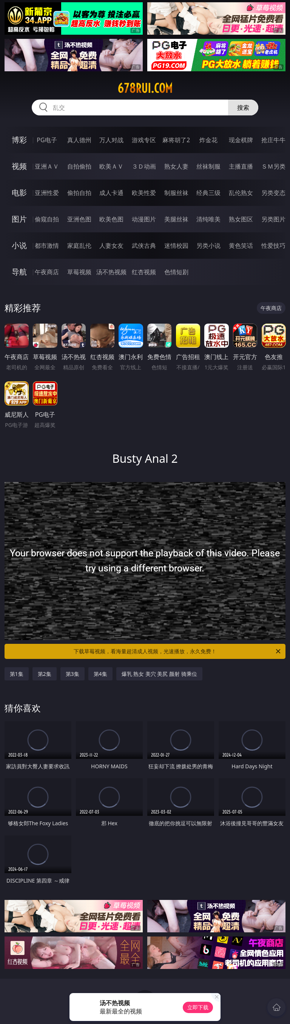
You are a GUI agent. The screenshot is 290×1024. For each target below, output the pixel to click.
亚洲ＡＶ (47, 166)
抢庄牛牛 (273, 140)
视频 (19, 166)
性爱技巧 (273, 245)
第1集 (16, 673)
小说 (19, 245)
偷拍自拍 (79, 193)
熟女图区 (241, 219)
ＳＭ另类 (273, 166)
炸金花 (208, 140)
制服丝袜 (176, 193)
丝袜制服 (208, 166)
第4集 (100, 673)
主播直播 (241, 166)
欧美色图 (111, 219)
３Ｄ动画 (144, 166)
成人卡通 (111, 193)
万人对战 (111, 140)
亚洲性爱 (47, 193)
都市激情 (47, 245)
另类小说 (208, 245)
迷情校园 (176, 245)
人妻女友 (111, 245)
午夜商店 (47, 272)
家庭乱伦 (79, 245)
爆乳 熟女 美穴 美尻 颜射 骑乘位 (159, 673)
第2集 (44, 673)
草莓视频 (79, 272)
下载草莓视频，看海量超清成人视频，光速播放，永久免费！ (178, 651)
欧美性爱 (144, 193)
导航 (19, 272)
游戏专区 (144, 140)
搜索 (243, 107)
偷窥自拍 (47, 219)
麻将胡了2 (176, 140)
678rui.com (145, 88)
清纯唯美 (208, 219)
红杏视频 (144, 272)
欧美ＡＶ (111, 166)
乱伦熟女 (241, 193)
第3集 (72, 673)
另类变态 (273, 193)
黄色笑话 (241, 245)
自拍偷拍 (79, 166)
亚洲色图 (79, 219)
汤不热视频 (111, 272)
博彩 (19, 140)
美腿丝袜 (176, 219)
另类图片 (273, 219)
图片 (19, 219)
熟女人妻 (176, 166)
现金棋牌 (241, 140)
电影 (19, 192)
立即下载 (197, 1007)
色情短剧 (176, 272)
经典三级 (208, 193)
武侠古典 (144, 245)
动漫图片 (144, 219)
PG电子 (47, 140)
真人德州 (79, 140)
